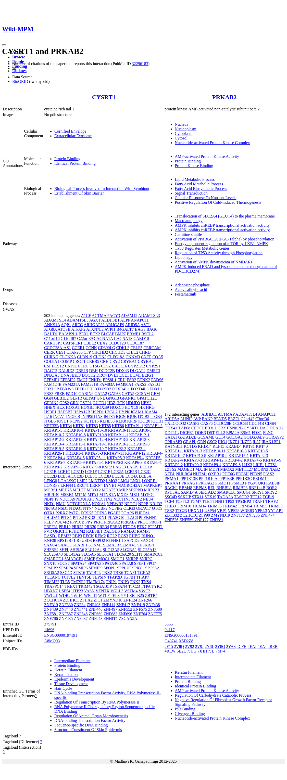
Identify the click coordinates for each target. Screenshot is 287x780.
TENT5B (84, 577)
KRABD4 (233, 446)
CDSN (270, 423)
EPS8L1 (109, 380)
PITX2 (78, 517)
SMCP (89, 559)
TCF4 (169, 501)
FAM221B (89, 384)
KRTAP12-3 (75, 439)
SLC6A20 (123, 554)
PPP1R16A (208, 478)
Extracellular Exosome (73, 136)
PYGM (251, 483)
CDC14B (256, 423)
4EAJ (262, 646)
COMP (66, 361)
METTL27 (244, 469)
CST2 (59, 366)
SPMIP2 (51, 568)
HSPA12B (81, 412)
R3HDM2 (77, 531)
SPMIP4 (66, 568)
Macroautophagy (188, 221)
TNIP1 (111, 582)
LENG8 (50, 481)
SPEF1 (139, 563)
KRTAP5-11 (96, 458)
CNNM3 (133, 357)
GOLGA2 (234, 437)
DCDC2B (107, 370)
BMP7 (120, 334)
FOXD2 (104, 389)
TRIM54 (245, 506)
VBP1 (222, 510)
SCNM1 (95, 545)
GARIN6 (86, 393)
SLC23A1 (128, 549)
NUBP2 (101, 508)
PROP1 (155, 522)
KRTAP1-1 (134, 426)
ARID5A (132, 325)
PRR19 (64, 527)
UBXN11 (195, 510)
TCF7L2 (68, 577)
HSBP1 (50, 412)
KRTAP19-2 (118, 444)
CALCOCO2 (175, 423)
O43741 (171, 641)
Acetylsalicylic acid (191, 289)
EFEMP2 (68, 380)
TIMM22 (51, 582)
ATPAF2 (78, 329)
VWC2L (51, 595)
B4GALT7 (125, 329)
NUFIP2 (115, 508)
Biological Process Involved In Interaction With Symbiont (101, 188)
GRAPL (189, 442)
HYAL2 (111, 412)
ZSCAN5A (128, 618)
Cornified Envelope (70, 131)
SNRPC (146, 559)
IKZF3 (246, 442)
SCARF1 (80, 545)
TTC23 (134, 586)
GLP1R (76, 398)
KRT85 (105, 426)
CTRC (83, 366)
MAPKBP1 (152, 485)
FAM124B (52, 384)
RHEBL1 (224, 487)
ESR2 (131, 380)
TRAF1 (258, 501)
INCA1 (59, 416)
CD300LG (106, 348)
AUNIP (186, 419)
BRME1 (133, 334)
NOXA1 (99, 504)
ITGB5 (50, 421)
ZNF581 (51, 614)
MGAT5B (110, 490)
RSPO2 (99, 540)
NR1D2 (155, 504)
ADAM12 (129, 315)
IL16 (48, 416)
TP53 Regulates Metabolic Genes (202, 248)
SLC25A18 (147, 549)
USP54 (64, 591)
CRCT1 (79, 361)
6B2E (181, 651)
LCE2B (130, 471)
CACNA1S (123, 338)
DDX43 (122, 370)
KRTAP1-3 (153, 426)
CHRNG (51, 357)
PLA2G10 (115, 517)
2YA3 (230, 646)
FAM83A (107, 384)
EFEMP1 (51, 380)
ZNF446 (96, 609)
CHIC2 (132, 352)
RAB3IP (273, 483)
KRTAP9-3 (72, 467)
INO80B (73, 416)
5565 (169, 624)
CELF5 (136, 348)
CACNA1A (103, 338)
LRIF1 (258, 465)
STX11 (198, 497)
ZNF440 (66, 609)
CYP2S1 (153, 366)
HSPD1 (97, 412)
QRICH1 (60, 531)
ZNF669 (96, 614)
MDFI (214, 469)
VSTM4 (131, 591)
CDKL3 (123, 348)
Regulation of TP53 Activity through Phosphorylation (219, 253)
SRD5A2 (51, 572)
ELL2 (220, 432)
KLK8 (121, 421)
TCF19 (268, 497)
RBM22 (64, 536)
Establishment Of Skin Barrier (79, 193)
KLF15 (218, 446)
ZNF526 (171, 520)
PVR (48, 531)
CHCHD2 (100, 352)
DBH (93, 370)
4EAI (252, 646)
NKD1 (49, 504)
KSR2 (107, 467)
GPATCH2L (147, 398)
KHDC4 (204, 446)
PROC (143, 522)
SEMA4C (128, 545)
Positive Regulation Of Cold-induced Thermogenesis (218, 202)
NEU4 (148, 499)
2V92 (189, 646)
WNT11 (90, 595)
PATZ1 (74, 513)
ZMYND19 (220, 515)
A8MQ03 (52, 641)
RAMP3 (144, 531)
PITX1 (66, 517)
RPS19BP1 (66, 540)
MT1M (80, 494)
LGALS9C (67, 481)
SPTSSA (152, 568)
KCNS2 (75, 421)
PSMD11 (222, 483)
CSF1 (48, 366)
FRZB (59, 393)
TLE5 (65, 582)
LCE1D (77, 471)
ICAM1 (137, 412)
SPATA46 (110, 563)
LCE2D (50, 476)
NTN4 (88, 508)
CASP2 (193, 423)
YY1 (124, 595)
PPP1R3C (243, 478)
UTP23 (77, 591)
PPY (89, 522)
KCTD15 (91, 421)
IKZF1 (234, 442)
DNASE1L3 (70, 375)
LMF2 (82, 481)
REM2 (100, 536)
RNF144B (256, 487)
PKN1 (101, 517)
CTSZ (106, 366)
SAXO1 (147, 540)
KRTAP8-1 (153, 462)
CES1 (61, 352)
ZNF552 (125, 609)
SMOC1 (102, 559)
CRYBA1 (129, 361)
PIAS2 (268, 474)
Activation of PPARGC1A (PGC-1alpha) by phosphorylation (224, 239)
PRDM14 (261, 478)
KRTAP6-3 (133, 462)
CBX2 (102, 343)
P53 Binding (185, 709)
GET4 (220, 437)
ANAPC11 (140, 320)
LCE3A (64, 476)
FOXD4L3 (139, 389)
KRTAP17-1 (239, 455)
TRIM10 (184, 506)
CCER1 (78, 348)
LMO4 (123, 481)
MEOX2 (94, 490)
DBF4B (82, 370)
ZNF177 (238, 515)
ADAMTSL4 (55, 320)
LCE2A (117, 471)
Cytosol (181, 138)
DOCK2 (88, 375)
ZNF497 (110, 609)
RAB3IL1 (94, 531)
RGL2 (112, 536)
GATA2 (100, 393)
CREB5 (92, 361)
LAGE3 (119, 467)
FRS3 (48, 393)
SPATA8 (126, 563)
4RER (273, 646)
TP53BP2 (243, 501)
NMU (61, 504)
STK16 (79, 572)
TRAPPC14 (54, 586)
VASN (89, 591)
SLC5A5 (88, 554)
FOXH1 (156, 389)
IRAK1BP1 (271, 442)
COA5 (157, 357)
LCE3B (77, 476)
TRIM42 (85, 586)
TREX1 (71, 586)
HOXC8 (116, 407)
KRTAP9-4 (212, 465)
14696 (49, 630)
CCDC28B (223, 423)
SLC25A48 (53, 554)
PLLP (49, 522)
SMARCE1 (73, 559)
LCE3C (91, 476)
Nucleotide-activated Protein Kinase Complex (212, 142)
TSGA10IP (102, 586)
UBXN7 (51, 591)
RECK (88, 536)
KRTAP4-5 (75, 458)
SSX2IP (184, 497)
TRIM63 (275, 506)
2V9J (199, 646)
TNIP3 (123, 582)
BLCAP (107, 334)
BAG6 (151, 329)
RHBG (134, 536)
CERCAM (152, 348)
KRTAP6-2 (114, 462)
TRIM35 (214, 506)
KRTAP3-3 (94, 453)
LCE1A (146, 467)
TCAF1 (130, 572)
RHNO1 (148, 536)
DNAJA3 (51, 375)
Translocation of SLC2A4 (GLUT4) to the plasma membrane (225, 216)
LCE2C (144, 471)
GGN (48, 398)
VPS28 (233, 510)
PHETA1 (142, 513)
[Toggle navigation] (4, 45)
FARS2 (140, 384)
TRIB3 (170, 506)
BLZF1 (234, 419)
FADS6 (157, 380)
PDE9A (100, 513)
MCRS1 (50, 490)
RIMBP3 (240, 487)
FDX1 (257, 432)
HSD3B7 (64, 412)
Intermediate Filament (72, 661)
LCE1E (91, 471)
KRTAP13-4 (54, 444)
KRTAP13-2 (118, 439)
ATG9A (50, 329)
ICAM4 (151, 412)
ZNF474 (267, 515)
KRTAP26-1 (54, 453)
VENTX (102, 591)
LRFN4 (66, 485)
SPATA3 (94, 563)
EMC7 (82, 380)
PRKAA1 (172, 483)
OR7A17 (143, 508)
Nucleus (181, 124)
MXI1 (135, 494)
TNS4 (146, 582)
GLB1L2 (61, 398)
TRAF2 (271, 501)
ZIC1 (98, 600)
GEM (155, 393)
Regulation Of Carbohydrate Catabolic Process (213, 695)
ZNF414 (108, 605)
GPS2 (64, 403)
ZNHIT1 (111, 618)
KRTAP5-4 (135, 458)
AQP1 (66, 325)
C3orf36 (262, 419)
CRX (222, 428)
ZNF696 (125, 614)
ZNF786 (51, 618)
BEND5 (220, 419)
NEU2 (136, 499)
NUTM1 (200, 474)
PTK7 (141, 527)
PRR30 (90, 527)
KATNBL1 (174, 446)
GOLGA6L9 (254, 437)
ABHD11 (209, 414)
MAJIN (201, 469)
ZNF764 (140, 614)
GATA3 (114, 393)
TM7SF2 (78, 582)
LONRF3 (51, 485)
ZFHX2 (86, 600)
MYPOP (148, 494)
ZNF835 (66, 618)
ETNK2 (143, 380)
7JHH (202, 651)
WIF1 (78, 595)
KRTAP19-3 (139, 444)
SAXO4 (50, 545)
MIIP (123, 490)
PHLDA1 (52, 517)
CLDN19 (84, 357)
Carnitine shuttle (188, 234)
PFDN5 (256, 474)
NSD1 (63, 508)
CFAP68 (183, 428)
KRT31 (157, 421)
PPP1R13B (188, 478)
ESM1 (245, 432)
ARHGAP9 (114, 325)
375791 (50, 624)
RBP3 (77, 536)
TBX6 (118, 572)
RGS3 (123, 536)
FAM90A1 (124, 384)
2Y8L (209, 646)
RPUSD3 (84, 540)
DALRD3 (66, 370)
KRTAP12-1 (139, 435)
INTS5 (109, 416)
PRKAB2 (224, 97)
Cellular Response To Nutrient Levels (205, 198)
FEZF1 (80, 389)
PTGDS (129, 527)
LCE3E (118, 476)
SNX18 (50, 563)
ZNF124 (130, 600)
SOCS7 (63, 563)
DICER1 (187, 432)
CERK (49, 352)
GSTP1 (86, 403)
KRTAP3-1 (74, 453)
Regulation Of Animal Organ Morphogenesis (91, 716)
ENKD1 (95, 380)
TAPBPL (93, 572)
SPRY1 (138, 568)
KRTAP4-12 (135, 453)
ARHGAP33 (94, 325)
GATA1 (171, 437)
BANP (207, 419)
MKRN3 (136, 490)
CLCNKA (67, 357)
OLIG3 (129, 508)
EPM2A (232, 432)
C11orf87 (68, 338)
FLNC (268, 432)
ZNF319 (51, 605)
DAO (264, 428)
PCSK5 (87, 513)
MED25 (65, 490)
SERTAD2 (207, 492)
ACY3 (114, 315)
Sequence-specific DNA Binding (81, 725)
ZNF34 (79, 605)
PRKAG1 (189, 483)
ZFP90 (204, 515)
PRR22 (77, 527)
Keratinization (66, 674)
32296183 (140, 63)
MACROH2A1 (129, 485)
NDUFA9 (67, 499)
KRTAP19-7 (97, 448)
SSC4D (66, 572)
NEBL (170, 474)
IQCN (121, 416)
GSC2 (212, 442)
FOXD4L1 (121, 389)
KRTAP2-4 (136, 448)
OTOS (157, 508)
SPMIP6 (81, 568)
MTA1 (93, 494)
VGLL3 (116, 591)
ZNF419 (138, 605)
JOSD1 (62, 421)
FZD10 (71, 393)
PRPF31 (51, 527)
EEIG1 (147, 375)
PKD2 (90, 517)
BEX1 (84, 334)
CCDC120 (117, 343)
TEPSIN (99, 577)
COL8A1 (51, 361)
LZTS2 (170, 469)
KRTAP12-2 (54, 439)
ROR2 (271, 487)
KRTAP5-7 (56, 462)
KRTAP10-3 (236, 451)
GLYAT (89, 398)
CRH (104, 361)
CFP (87, 352)
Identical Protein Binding (75, 163)
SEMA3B (111, 545)
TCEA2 (144, 572)
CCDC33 (240, 423)
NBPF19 (51, 499)
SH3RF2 (51, 549)
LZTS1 (271, 465)
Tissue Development (71, 684)
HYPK (124, 412)
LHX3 (247, 465)
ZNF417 (123, 605)
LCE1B (50, 471)
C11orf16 (52, 338)
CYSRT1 (104, 97)
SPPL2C (124, 568)
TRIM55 (260, 506)
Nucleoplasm (185, 129)
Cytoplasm (183, 133)
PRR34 (103, 527)
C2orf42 (247, 419)
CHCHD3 (117, 352)
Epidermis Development (74, 679)
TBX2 (107, 572)
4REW (170, 651)
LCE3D (104, 476)
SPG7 (151, 563)
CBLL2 (90, 343)
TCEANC (52, 577)
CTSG (95, 366)
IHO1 (222, 442)
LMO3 (111, 481)
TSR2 (169, 510)
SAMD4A (189, 492)
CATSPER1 (72, 343)
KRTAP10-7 (54, 435)
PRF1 (98, 522)
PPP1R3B (226, 478)
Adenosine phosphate (192, 285)
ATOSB (64, 329)
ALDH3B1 (110, 320)
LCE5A (145, 476)
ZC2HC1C (189, 515)
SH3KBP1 (146, 545)
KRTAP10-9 (97, 435)
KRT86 (118, 426)
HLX (60, 407)
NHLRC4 (184, 474)
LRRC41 (81, 485)
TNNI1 (218, 501)
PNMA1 (171, 478)
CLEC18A (116, 357)
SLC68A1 (105, 554)
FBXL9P (51, 389)
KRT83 (92, 426)
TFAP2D (114, 577)
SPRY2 (271, 492)
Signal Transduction (191, 193)
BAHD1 (51, 334)
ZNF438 (153, 605)
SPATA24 (78, 563)
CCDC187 (135, 343)
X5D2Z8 (186, 641)
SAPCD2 (132, 540)
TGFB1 (129, 577)
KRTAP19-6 (75, 448)
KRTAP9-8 (92, 467)
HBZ (111, 403)
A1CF (86, 315)
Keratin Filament (68, 670)
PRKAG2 (206, 483)
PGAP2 (114, 513)
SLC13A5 (111, 549)
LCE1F (104, 471)
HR (142, 407)
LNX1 (135, 481)
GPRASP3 (173, 442)
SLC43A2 (72, 554)
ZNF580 (155, 609)
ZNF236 (253, 515)
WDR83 (247, 510)
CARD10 (141, 338)
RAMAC (128, 531)
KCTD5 (190, 446)
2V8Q (179, 646)
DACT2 (50, 370)
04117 (169, 630)
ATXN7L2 (95, 329)
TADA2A (225, 497)
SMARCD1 (54, 559)
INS (99, 416)
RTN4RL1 (114, 540)
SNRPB (132, 559)
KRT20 (144, 421)
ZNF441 (81, 609)
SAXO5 (64, 545)
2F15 (169, 646)
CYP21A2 (136, 366)
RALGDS (112, 531)
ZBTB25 (137, 595)
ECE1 (124, 375)
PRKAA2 (112, 522)
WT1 (102, 595)
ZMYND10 (112, 600)
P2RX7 (62, 513)
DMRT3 (153, 370)
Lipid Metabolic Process (195, 179)
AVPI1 (109, 329)
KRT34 (66, 426)
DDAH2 (276, 428)
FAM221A (71, 384)
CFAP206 (75, 352)
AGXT (95, 320)
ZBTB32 (172, 515)
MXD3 (122, 494)
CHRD (145, 352)
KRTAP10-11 (119, 430)
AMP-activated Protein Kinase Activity (207, 156)
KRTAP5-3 (116, 458)
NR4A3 (50, 508)
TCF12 (255, 497)
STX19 (210, 497)
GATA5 (128, 393)
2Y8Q (220, 646)
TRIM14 (199, 506)
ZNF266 (145, 600)
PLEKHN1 (148, 517)
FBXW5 (66, 389)
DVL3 (113, 375)
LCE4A (131, 476)
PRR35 (116, 527)
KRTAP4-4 (56, 458)
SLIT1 (137, 554)
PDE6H (242, 474)
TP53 (229, 501)
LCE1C (64, 471)
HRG (150, 407)
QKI (261, 483)
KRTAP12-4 (97, 439)
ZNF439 (51, 609)
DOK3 (200, 432)
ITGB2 (143, 416)
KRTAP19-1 (97, 444)
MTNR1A (107, 494)
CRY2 (115, 361)
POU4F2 (62, 522)
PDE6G (228, 474)
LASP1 (133, 467)
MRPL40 (51, 494)
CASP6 (207, 423)
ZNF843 (96, 618)
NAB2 (274, 469)
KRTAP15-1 (75, 444)
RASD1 (50, 536)
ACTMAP (100, 315)
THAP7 (142, 577)
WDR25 (65, 595)
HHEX (49, 407)
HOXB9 (102, 407)
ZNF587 (66, 614)
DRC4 (101, 375)
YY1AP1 (275, 510)
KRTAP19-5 (54, 448)
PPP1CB (77, 522)
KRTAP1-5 (53, 430)
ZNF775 (155, 614)
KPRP (132, 421)
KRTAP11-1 (118, 435)
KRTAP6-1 (95, 462)
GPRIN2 (51, 403)
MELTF (79, 490)
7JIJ (211, 651)
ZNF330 (66, 605)
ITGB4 (156, 416)
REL (212, 487)
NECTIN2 (104, 499)
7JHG (191, 651)
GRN (74, 403)
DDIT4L (172, 432)
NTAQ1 (75, 508)
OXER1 (214, 474)
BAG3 (140, 329)
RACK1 (171, 487)
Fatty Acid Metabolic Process (199, 184)
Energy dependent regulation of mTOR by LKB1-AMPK (221, 243)
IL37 (256, 442)
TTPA (146, 586)
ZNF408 (94, 605)
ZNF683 (110, 614)
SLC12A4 (93, 549)
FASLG (153, 384)
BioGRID (20, 81)
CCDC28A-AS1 (57, 348)
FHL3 (92, 389)
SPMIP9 (96, 568)
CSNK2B (235, 428)
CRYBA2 (146, 361)
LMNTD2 (97, 481)
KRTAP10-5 (141, 430)
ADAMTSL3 (149, 315)
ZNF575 (140, 609)
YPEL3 (113, 595)
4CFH (242, 646)
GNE (101, 398)
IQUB (132, 416)
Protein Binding (67, 159)
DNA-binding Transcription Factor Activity (90, 720)
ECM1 (135, 375)
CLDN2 (99, 357)
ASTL (146, 325)
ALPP (125, 320)
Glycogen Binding (190, 713)
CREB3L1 (208, 428)
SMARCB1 (226, 492)
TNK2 (135, 582)
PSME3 (237, 483)
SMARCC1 (153, 554)
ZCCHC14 (53, 600)
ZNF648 (81, 614)
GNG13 (112, 398)
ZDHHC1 (71, 600)
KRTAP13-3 (139, 439)
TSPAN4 (120, 586)
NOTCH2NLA (79, 504)
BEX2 (95, 334)
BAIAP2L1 (68, 334)
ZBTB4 (151, 595)
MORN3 (261, 469)
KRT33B (51, 426)
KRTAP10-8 (75, 435)
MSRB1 (66, 494)
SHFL (64, 549)
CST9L (71, 366)
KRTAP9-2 (53, 467)
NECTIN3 (121, 499)
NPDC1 (130, 504)
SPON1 (110, 568)
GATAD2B (187, 437)
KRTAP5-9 (75, 462)
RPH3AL (172, 492)
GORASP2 (275, 437)
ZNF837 (81, 618)
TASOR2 (241, 497)
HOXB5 (87, 407)
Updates (19, 71)
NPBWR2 (115, 504)
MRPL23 (151, 490)
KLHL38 (107, 421)
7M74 (220, 651)
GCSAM (142, 393)
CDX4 (170, 428)
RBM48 (185, 487)
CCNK (91, 348)
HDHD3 (133, 403)
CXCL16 (119, 366)
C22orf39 (85, 338)
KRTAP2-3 (117, 448)
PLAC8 (131, 517)
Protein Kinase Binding (194, 165)
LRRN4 (96, 485)
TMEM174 (95, 582)
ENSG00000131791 (181, 635)
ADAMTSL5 (77, 320)
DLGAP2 (137, 370)
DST (211, 432)
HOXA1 (73, 407)
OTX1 (49, 513)
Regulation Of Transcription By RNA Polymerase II (96, 702)
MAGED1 (185, 469)
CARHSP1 (53, 343)
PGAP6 (127, 513)
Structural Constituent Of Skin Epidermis (88, 729)
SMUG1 (117, 559)
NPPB (143, 504)
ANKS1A (52, 325)
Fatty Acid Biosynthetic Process (201, 188)
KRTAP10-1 (73, 430)
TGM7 (195, 501)
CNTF (146, 357)
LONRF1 (149, 481)
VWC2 (144, 591)
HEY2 (146, 403)
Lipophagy (183, 257)
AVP (197, 419)
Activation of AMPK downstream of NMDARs (213, 262)
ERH (122, 380)
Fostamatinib (185, 294)
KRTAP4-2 (233, 460)
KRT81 (79, 426)
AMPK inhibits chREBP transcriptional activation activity (222, 225)
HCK (121, 403)
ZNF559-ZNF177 (193, 520)
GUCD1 (99, 403)
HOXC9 (131, 407)
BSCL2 (147, 334)
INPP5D (88, 416)
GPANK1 (128, 398)
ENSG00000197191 (60, 635)
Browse (18, 57)
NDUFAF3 (85, 499)
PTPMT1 (155, 527)
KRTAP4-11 (114, 453)
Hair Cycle (63, 688)
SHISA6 (77, 549)
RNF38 (50, 540)
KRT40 (262, 446)
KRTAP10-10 (96, 430)
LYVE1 (110, 485)
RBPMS (200, 487)
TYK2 (157, 586)
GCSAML (205, 437)
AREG (77, 325)
